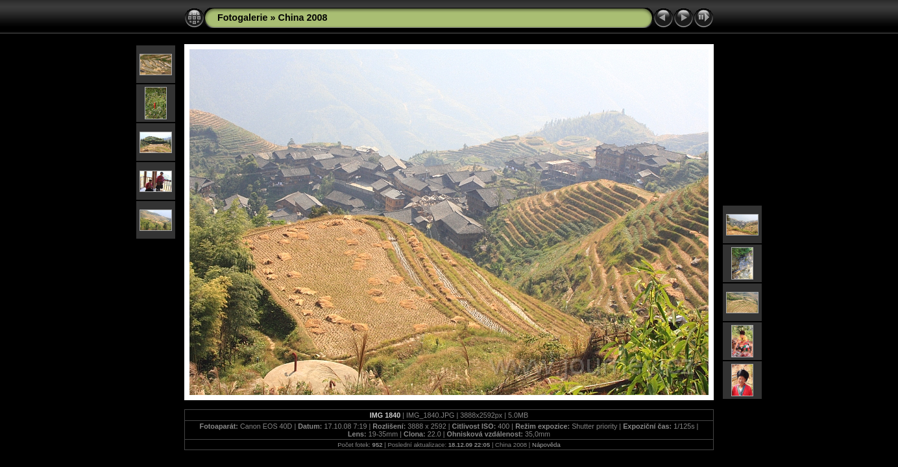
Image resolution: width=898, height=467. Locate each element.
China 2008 (303, 17)
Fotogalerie (242, 17)
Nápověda (546, 444)
